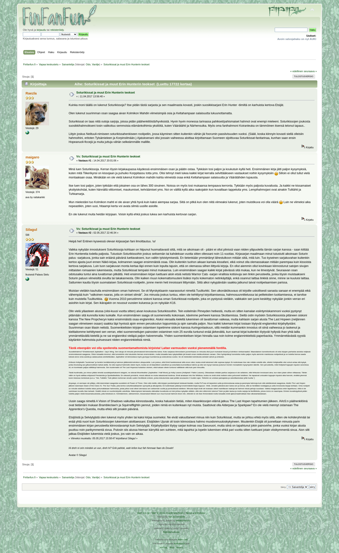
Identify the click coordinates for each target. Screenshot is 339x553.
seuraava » (310, 71)
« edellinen (296, 71)
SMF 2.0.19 (143, 513)
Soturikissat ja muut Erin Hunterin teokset (105, 92)
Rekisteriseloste (171, 532)
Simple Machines (175, 513)
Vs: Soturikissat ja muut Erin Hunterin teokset (108, 156)
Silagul (31, 229)
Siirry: (283, 487)
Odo (88, 64)
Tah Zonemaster (176, 516)
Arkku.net (182, 539)
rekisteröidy (57, 29)
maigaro (32, 157)
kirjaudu (41, 29)
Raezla (30, 93)
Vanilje (95, 64)
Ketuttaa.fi (179, 543)
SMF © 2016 (158, 513)
